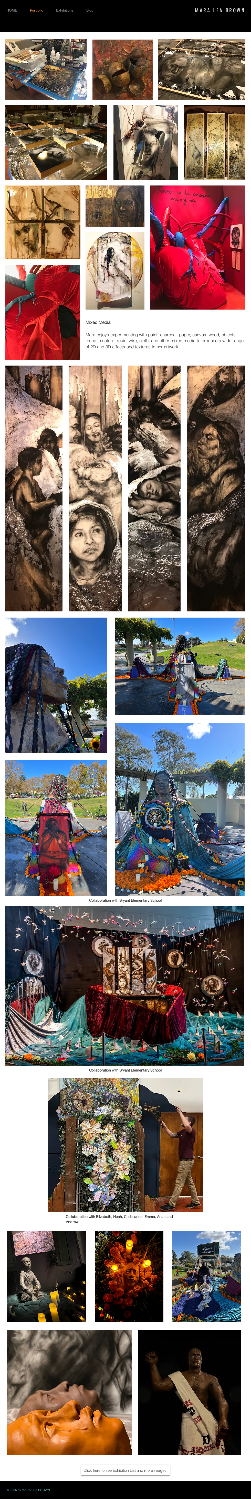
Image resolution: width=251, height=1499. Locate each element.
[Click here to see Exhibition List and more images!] (125, 1470)
